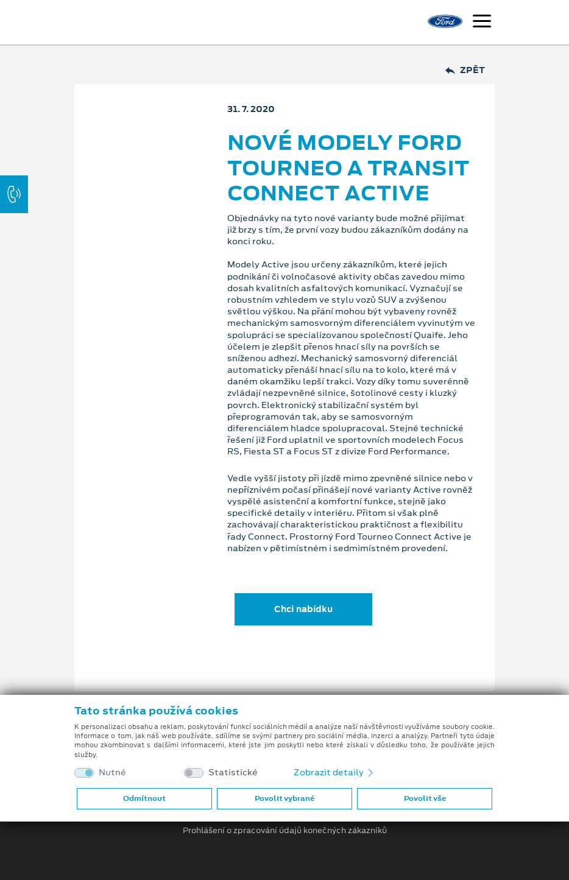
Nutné (112, 772)
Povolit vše (425, 798)
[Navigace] (482, 22)
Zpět (465, 70)
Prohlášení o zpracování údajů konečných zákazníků (285, 830)
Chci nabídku (303, 609)
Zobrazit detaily (334, 772)
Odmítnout (144, 798)
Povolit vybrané (284, 798)
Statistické (233, 772)
